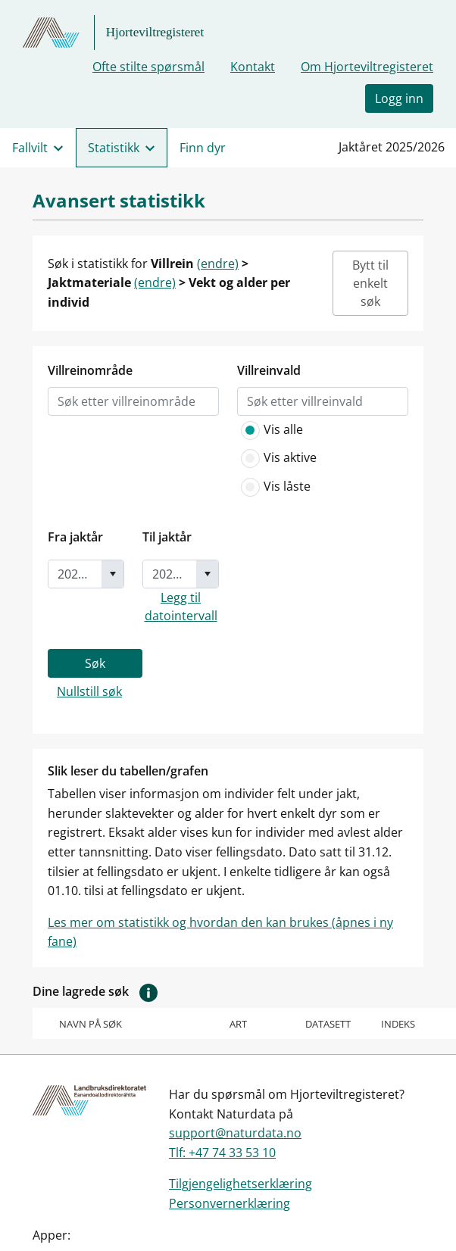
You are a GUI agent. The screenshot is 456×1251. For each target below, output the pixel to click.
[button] (148, 991)
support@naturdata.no (235, 1133)
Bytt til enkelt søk (370, 283)
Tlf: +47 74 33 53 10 (222, 1152)
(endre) (218, 263)
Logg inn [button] (399, 98)
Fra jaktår (75, 537)
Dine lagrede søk (99, 992)
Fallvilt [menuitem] (30, 147)
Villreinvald (269, 370)
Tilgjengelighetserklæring (240, 1183)
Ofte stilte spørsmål (148, 66)
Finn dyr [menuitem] (203, 147)
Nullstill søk (89, 691)
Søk (95, 663)
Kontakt (252, 66)
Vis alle (270, 430)
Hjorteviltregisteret (155, 32)
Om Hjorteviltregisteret (367, 66)
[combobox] (75, 574)
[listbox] (133, 401)
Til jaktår (167, 537)
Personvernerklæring (229, 1203)
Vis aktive (277, 458)
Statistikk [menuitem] (113, 147)
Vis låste (274, 487)
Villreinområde (90, 370)
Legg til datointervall (181, 606)
